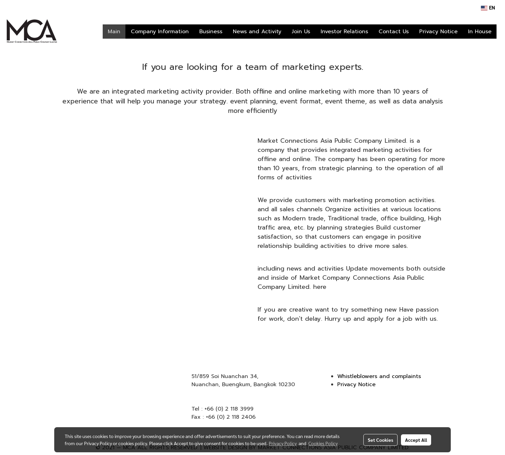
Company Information (160, 31)
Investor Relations (344, 31)
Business (210, 31)
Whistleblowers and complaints (379, 376)
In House (479, 31)
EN (488, 8)
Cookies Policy (323, 443)
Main (114, 31)
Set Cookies (380, 440)
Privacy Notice (438, 31)
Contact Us (394, 31)
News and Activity (257, 31)
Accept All (416, 440)
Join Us (301, 31)
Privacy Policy (283, 443)
